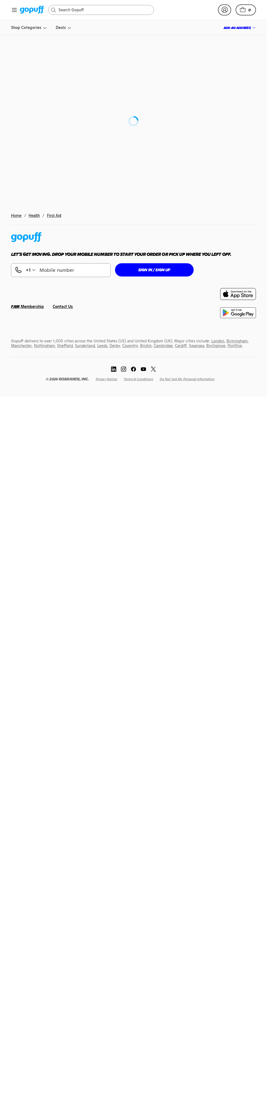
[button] (246, 9)
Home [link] (16, 215)
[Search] (103, 10)
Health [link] (34, 215)
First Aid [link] (54, 215)
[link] (32, 10)
